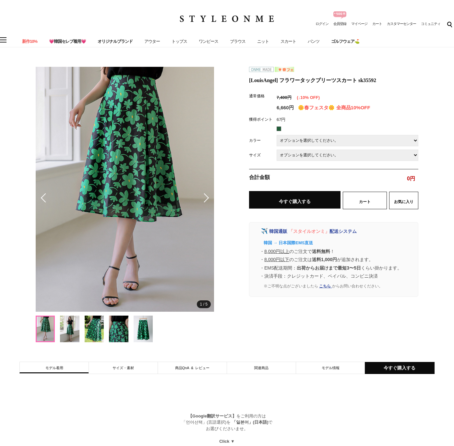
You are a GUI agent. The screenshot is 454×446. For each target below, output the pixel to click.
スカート (288, 41)
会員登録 (339, 24)
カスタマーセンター (401, 24)
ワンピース (208, 41)
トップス (179, 41)
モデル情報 (331, 368)
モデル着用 (54, 368)
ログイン (322, 24)
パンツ (313, 41)
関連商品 (261, 368)
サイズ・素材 (123, 368)
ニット (263, 41)
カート (377, 24)
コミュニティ (430, 24)
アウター (152, 41)
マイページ (359, 24)
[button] (204, 197)
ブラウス (237, 41)
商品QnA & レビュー (192, 368)
